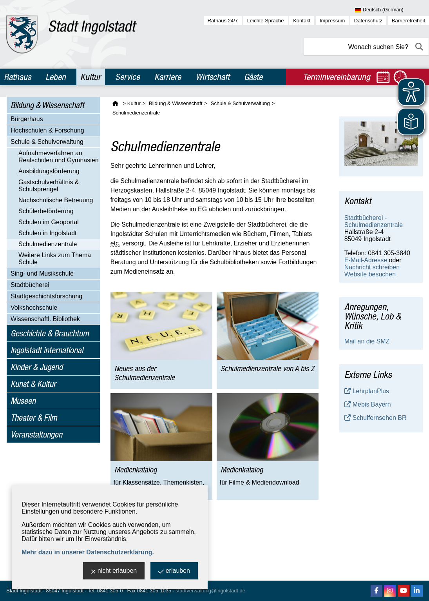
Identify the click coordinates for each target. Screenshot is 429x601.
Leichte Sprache (265, 21)
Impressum (332, 21)
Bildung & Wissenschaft (47, 105)
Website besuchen (370, 274)
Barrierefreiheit (408, 21)
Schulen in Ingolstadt (47, 233)
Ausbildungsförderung (49, 171)
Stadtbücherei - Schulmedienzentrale (373, 221)
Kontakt (301, 21)
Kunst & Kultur (33, 384)
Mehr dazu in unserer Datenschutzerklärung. (88, 552)
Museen (23, 401)
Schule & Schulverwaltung (47, 141)
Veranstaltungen (36, 434)
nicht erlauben (114, 571)
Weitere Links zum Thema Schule (54, 258)
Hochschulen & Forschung (47, 130)
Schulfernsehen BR (380, 417)
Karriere (167, 77)
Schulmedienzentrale (47, 244)
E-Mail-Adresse (365, 260)
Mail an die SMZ (367, 341)
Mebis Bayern (372, 404)
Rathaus (17, 77)
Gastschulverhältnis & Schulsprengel (48, 185)
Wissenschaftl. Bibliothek (45, 319)
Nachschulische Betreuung (55, 200)
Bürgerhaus (27, 119)
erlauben (174, 571)
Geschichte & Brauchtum (50, 333)
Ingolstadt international (47, 350)
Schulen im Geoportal (48, 222)
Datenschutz (368, 21)
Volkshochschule (34, 307)
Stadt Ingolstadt (24, 591)
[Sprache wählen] (392, 10)
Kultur (90, 77)
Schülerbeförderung (46, 211)
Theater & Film (34, 417)
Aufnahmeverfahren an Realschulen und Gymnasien (58, 156)
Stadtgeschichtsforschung (46, 296)
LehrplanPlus (371, 391)
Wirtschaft (212, 77)
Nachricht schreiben (372, 267)
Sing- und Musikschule (42, 273)
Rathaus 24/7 (223, 21)
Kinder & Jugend (37, 367)
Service (127, 77)
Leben (55, 77)
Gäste (253, 77)
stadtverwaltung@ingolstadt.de (210, 591)
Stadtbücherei (30, 284)
